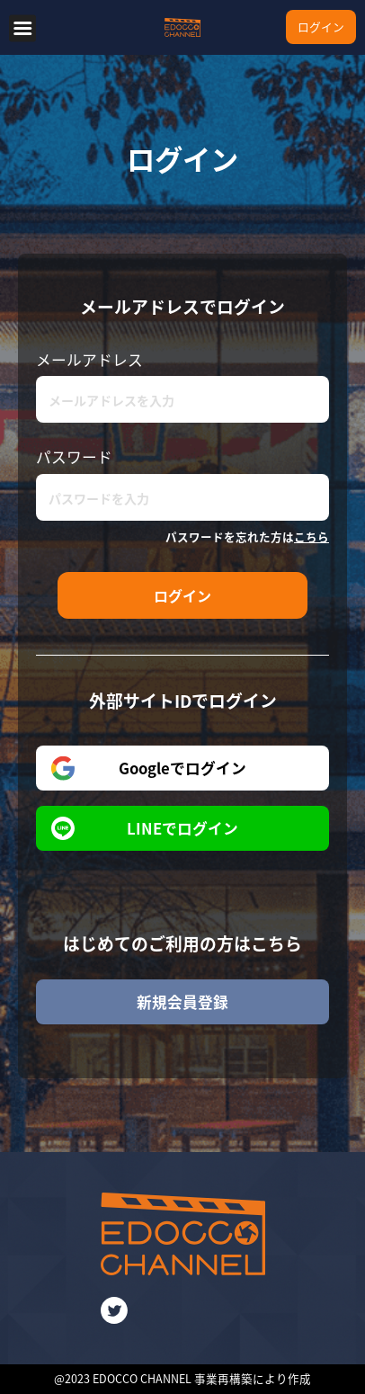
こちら (311, 536)
